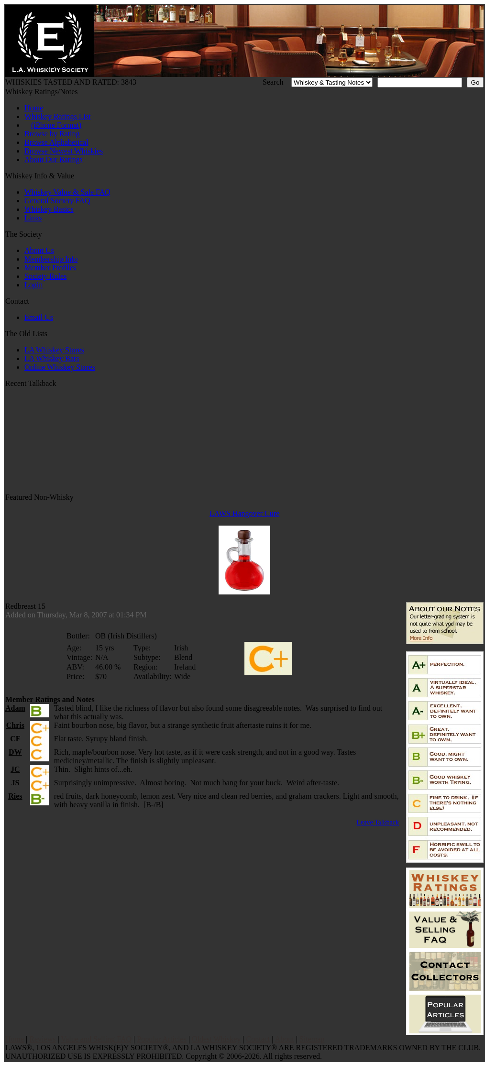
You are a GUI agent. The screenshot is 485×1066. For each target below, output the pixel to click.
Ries (15, 796)
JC (15, 769)
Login (33, 285)
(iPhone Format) (56, 125)
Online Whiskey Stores (59, 367)
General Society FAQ (57, 201)
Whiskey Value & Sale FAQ (67, 192)
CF (15, 739)
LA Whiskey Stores (54, 350)
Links (33, 218)
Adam (15, 708)
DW (15, 752)
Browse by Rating (52, 134)
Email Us (38, 317)
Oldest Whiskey (216, 1039)
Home (33, 108)
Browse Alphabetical (56, 142)
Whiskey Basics (49, 209)
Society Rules (45, 276)
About (284, 1039)
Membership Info (51, 259)
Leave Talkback (377, 822)
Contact (258, 1039)
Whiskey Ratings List (57, 116)
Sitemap (311, 1039)
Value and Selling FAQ (96, 1039)
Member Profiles (50, 268)
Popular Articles (162, 1039)
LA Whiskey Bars (51, 358)
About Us (39, 250)
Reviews (42, 1039)
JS (15, 783)
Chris (15, 725)
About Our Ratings (53, 159)
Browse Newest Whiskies (63, 151)
